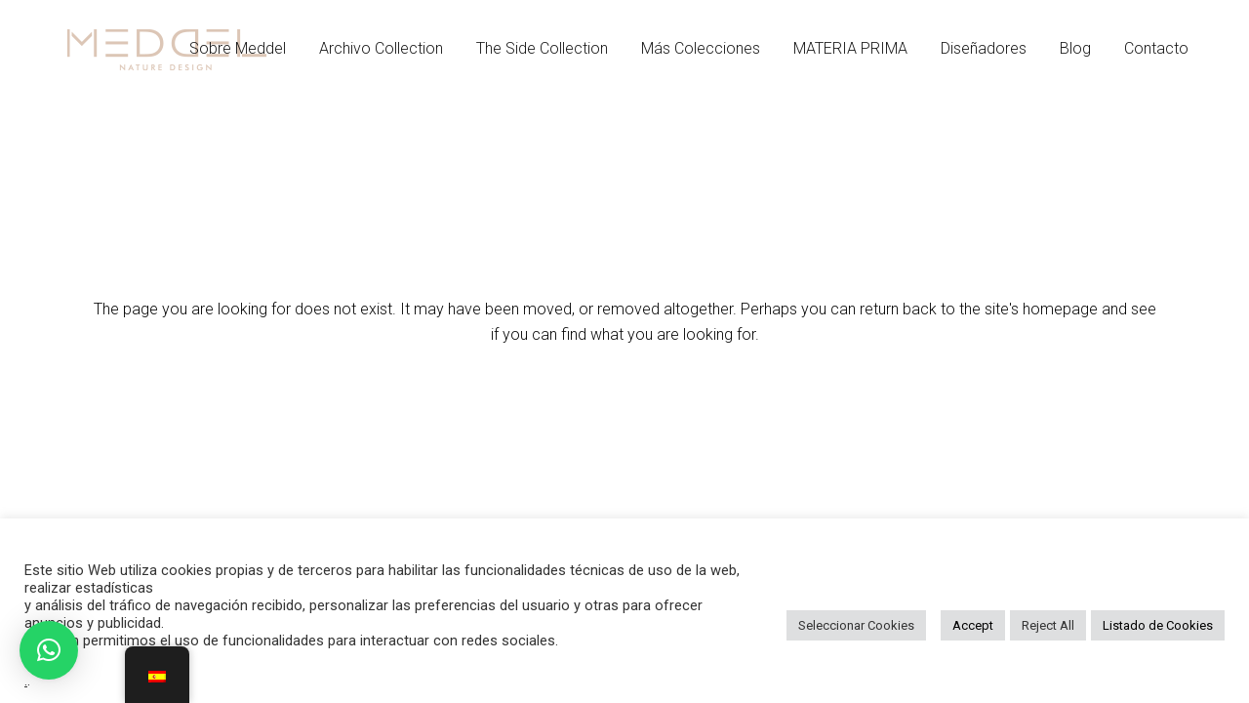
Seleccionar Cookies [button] (856, 625)
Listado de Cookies (1158, 625)
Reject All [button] (1048, 625)
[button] (49, 650)
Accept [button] (972, 625)
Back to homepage (624, 418)
